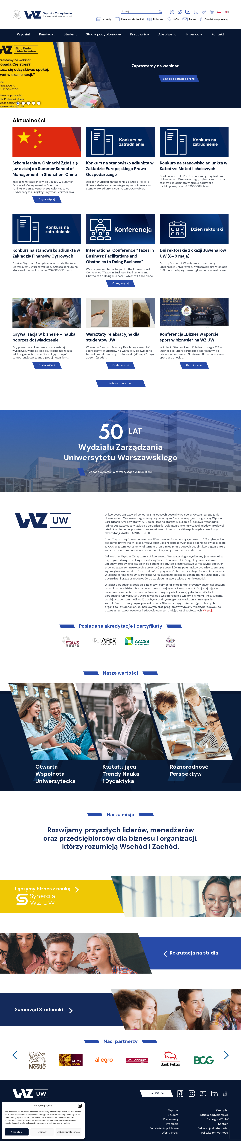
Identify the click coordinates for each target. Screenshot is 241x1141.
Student (173, 1115)
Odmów (42, 1132)
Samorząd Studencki (44, 1009)
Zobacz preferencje (68, 1132)
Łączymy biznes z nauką (43, 889)
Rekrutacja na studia (190, 953)
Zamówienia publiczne (164, 1128)
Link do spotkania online (179, 79)
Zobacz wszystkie (120, 383)
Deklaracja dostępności (213, 1128)
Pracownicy (171, 1119)
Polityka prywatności (215, 1133)
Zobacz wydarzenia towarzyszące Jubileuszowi (120, 472)
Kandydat (222, 1110)
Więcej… (208, 610)
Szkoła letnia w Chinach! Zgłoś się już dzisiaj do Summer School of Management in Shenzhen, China (45, 168)
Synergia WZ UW (218, 1119)
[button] (79, 1105)
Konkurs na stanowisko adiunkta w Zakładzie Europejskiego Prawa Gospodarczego (120, 168)
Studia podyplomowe (214, 1115)
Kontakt (223, 1124)
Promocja (172, 1124)
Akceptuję (17, 1132)
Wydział (173, 1110)
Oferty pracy (170, 1133)
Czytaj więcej (47, 199)
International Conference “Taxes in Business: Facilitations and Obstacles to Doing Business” (120, 256)
